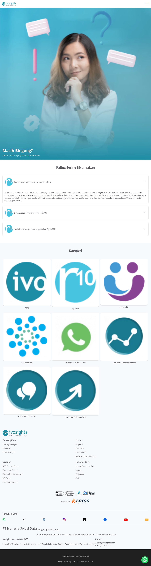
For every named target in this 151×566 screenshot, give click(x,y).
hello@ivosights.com (106, 543)
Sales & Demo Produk (85, 466)
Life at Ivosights (9, 452)
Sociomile (80, 448)
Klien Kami (7, 448)
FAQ (60, 561)
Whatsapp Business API (85, 456)
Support (79, 470)
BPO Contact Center (11, 466)
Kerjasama (80, 474)
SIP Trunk (7, 478)
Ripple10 (79, 444)
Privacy (67, 561)
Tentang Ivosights (10, 444)
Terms (74, 561)
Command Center (10, 470)
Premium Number (10, 482)
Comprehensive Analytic (13, 474)
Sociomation (81, 452)
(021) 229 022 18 (104, 545)
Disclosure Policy (86, 561)
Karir (78, 478)
